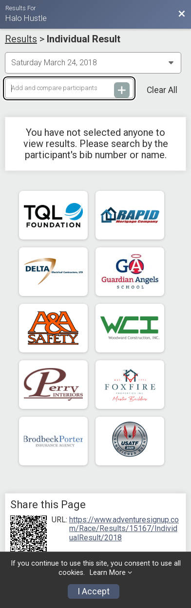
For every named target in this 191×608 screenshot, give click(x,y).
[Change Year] (93, 63)
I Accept (93, 591)
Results (21, 39)
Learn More (108, 573)
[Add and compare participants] (69, 88)
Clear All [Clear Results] (162, 90)
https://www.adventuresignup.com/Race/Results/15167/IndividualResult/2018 (124, 529)
